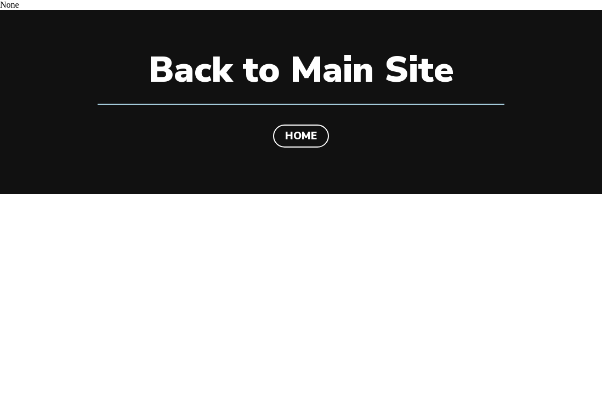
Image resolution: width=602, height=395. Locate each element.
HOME (301, 136)
